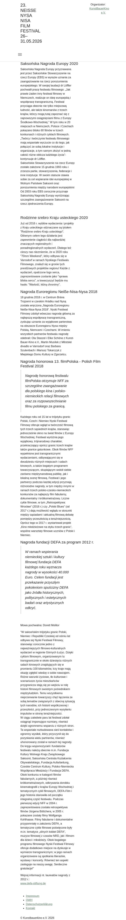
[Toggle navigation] (20, 54)
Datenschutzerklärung (39, 904)
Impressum (32, 896)
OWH (29, 900)
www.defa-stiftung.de (33, 883)
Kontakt (30, 908)
